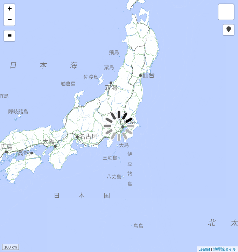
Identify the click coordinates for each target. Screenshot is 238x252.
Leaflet (204, 249)
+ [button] (9, 9)
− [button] (9, 20)
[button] (228, 29)
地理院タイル (224, 249)
